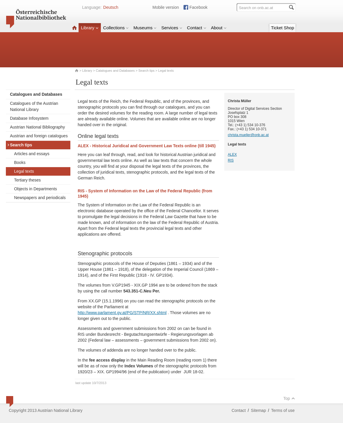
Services (171, 27)
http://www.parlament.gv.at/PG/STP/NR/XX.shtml (122, 312)
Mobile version (165, 7)
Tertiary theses (27, 180)
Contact (196, 27)
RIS (231, 160)
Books (20, 162)
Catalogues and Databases (115, 70)
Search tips (146, 70)
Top (289, 398)
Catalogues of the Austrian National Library (34, 106)
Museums (145, 27)
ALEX (232, 155)
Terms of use (283, 410)
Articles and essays (32, 153)
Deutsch (110, 7)
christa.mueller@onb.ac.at (248, 135)
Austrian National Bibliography (37, 127)
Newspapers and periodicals (40, 197)
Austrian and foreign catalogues (39, 135)
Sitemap (258, 410)
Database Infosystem (29, 118)
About (219, 27)
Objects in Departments (35, 188)
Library (90, 27)
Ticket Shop (282, 27)
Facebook (198, 7)
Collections (116, 27)
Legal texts (24, 171)
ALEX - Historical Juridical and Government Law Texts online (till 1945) (146, 145)
